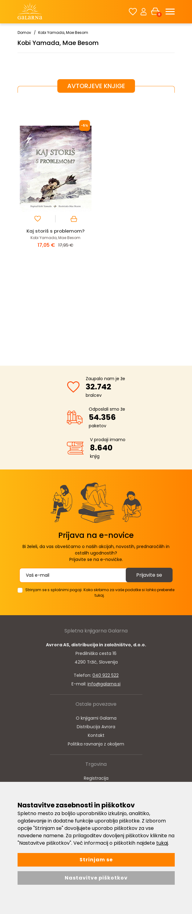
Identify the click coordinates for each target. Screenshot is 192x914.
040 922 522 (105, 675)
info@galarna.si (104, 684)
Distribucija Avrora (96, 727)
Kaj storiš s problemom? (55, 231)
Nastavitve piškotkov (96, 877)
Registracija (96, 778)
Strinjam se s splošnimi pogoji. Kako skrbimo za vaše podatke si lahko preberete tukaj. (99, 592)
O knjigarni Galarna (96, 718)
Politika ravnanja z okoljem (96, 744)
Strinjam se (96, 859)
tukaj (162, 843)
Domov (24, 32)
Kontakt (96, 735)
